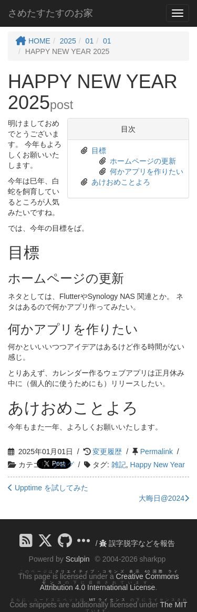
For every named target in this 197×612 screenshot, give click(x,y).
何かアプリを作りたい (146, 171)
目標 (98, 150)
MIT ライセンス (108, 600)
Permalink (156, 451)
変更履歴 (107, 451)
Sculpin (78, 559)
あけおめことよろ (120, 182)
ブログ (63, 464)
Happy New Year (157, 464)
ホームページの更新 (143, 161)
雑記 (118, 464)
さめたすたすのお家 (50, 13)
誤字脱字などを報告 (137, 543)
